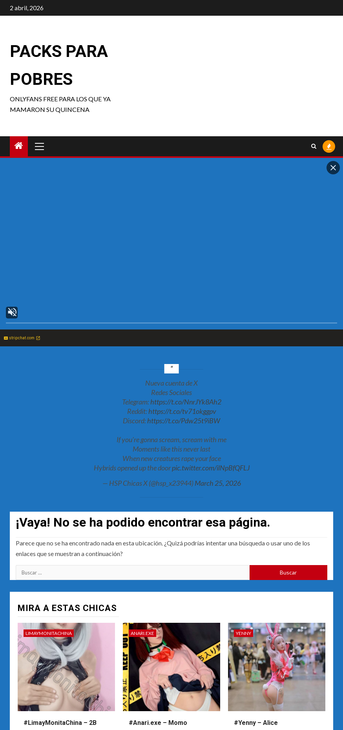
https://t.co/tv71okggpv (182, 411)
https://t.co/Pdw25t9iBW (183, 420)
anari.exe (142, 633)
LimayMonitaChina (49, 633)
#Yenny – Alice (256, 722)
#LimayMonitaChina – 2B (60, 722)
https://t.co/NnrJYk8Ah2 (185, 401)
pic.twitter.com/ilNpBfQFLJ (211, 467)
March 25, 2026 (218, 483)
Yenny (243, 633)
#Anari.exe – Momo (158, 722)
